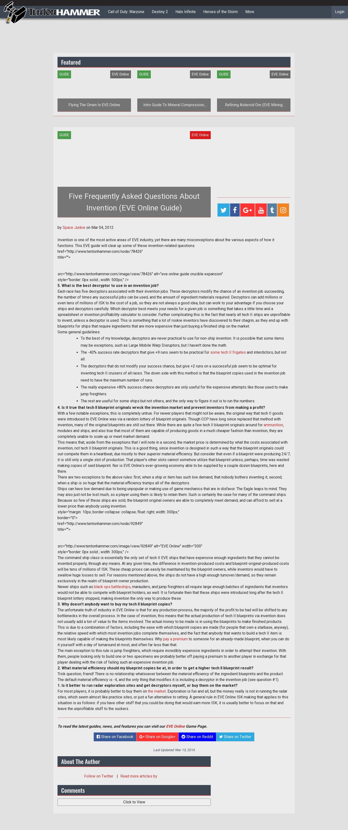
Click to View (134, 802)
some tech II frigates (228, 352)
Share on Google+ (157, 736)
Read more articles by (138, 776)
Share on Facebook (115, 736)
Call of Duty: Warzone (126, 11)
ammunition (273, 425)
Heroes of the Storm (220, 11)
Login (339, 11)
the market (157, 691)
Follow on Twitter (99, 776)
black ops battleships (112, 586)
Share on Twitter (235, 736)
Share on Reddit (197, 736)
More (249, 11)
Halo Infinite (185, 11)
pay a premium (175, 639)
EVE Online (175, 726)
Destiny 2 (160, 11)
